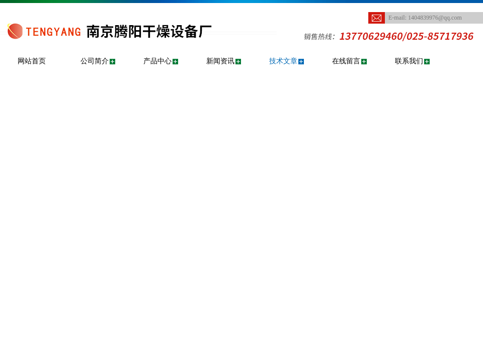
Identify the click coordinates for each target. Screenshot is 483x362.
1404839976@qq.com (435, 17)
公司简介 (94, 61)
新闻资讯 (220, 61)
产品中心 (157, 61)
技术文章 (283, 61)
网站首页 (32, 61)
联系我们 (409, 61)
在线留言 (346, 61)
